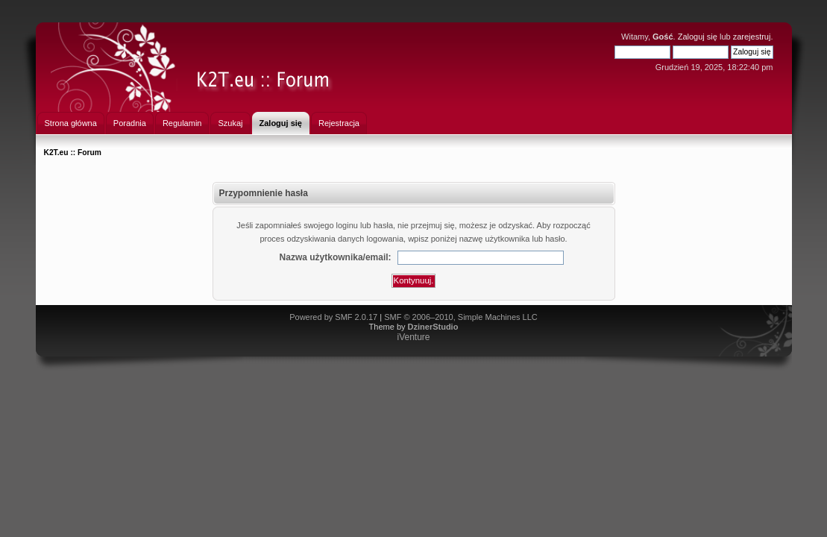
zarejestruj (752, 36)
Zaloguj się (697, 36)
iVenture (413, 337)
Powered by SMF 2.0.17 (333, 317)
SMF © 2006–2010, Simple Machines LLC (461, 317)
